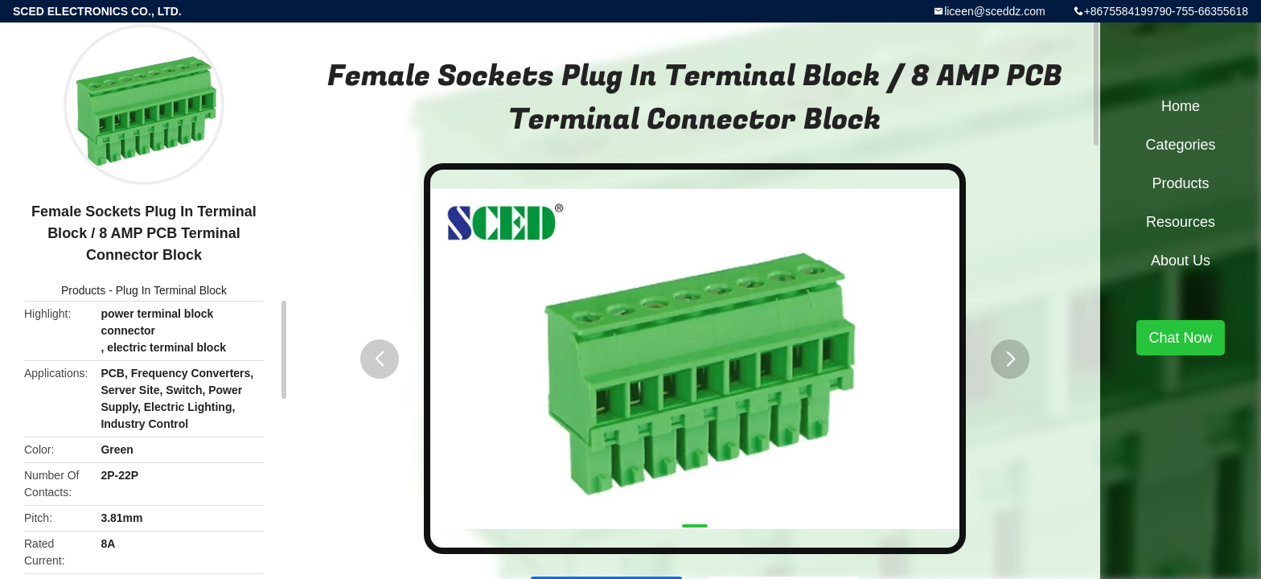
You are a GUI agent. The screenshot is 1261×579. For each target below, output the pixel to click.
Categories (1180, 145)
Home (1180, 106)
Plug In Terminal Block (171, 290)
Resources (1180, 222)
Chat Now (1180, 338)
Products (83, 290)
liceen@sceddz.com (994, 11)
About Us (1180, 261)
